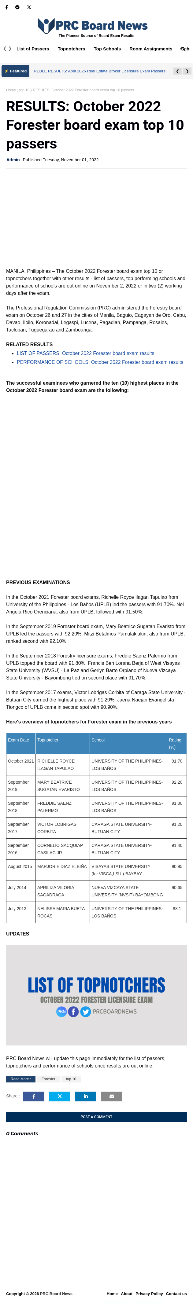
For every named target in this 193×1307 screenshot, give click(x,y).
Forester (48, 1079)
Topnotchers (71, 48)
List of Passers (33, 48)
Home (11, 90)
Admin (13, 159)
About (126, 1293)
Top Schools (107, 48)
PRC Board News (56, 1293)
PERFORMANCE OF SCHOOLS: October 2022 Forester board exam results (100, 362)
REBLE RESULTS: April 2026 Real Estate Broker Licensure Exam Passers (99, 71)
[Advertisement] (96, 217)
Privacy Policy (149, 1293)
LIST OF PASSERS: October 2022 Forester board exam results (85, 353)
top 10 (24, 90)
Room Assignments (150, 48)
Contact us (176, 1293)
